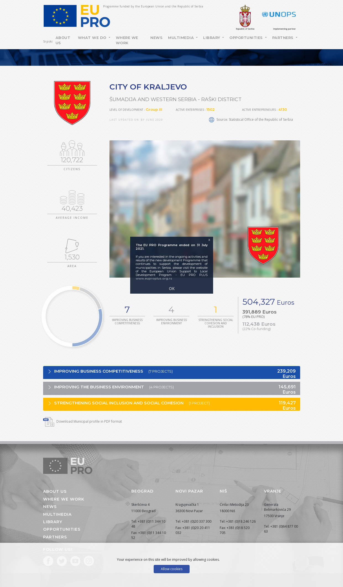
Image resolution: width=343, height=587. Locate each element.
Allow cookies (171, 569)
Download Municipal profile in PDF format (82, 421)
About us (55, 491)
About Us (63, 40)
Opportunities (246, 37)
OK (171, 288)
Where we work (127, 40)
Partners (283, 37)
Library (212, 37)
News (156, 37)
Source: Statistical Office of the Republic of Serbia (251, 119)
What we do (93, 37)
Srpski (48, 41)
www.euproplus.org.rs (154, 278)
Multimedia (181, 37)
